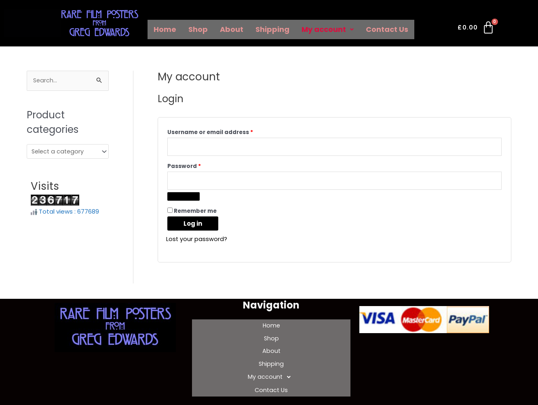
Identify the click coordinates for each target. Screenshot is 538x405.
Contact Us (387, 29)
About (231, 29)
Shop (198, 29)
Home (165, 29)
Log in (193, 225)
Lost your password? (197, 241)
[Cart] (476, 29)
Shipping (272, 29)
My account (328, 29)
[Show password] (183, 198)
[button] (327, 29)
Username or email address (223, 131)
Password (197, 166)
